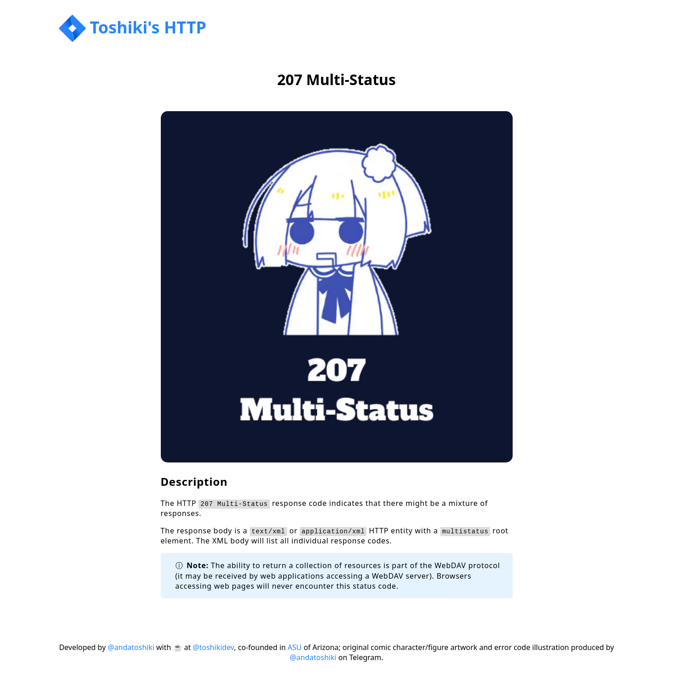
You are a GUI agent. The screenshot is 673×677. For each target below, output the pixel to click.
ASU (295, 647)
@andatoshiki (131, 647)
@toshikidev (213, 647)
